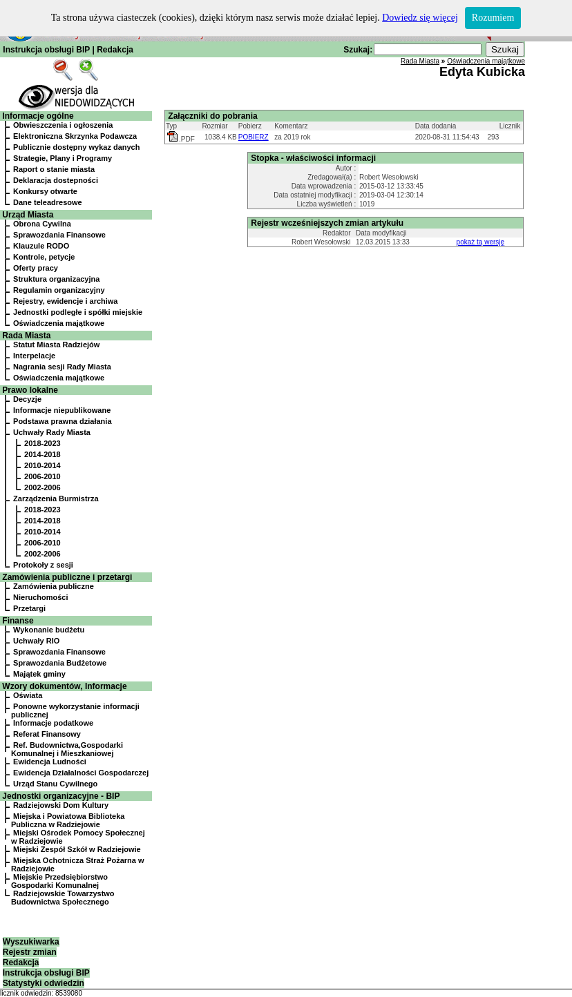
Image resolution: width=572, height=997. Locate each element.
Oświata (27, 695)
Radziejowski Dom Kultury (60, 805)
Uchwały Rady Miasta (51, 432)
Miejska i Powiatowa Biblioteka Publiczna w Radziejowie (67, 820)
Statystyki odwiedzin (43, 983)
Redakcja (115, 50)
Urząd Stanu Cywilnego (55, 784)
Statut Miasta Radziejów (56, 344)
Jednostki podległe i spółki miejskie (77, 312)
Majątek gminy (39, 674)
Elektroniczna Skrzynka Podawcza (75, 136)
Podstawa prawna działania (62, 421)
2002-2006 (42, 487)
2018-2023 (42, 443)
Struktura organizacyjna (56, 279)
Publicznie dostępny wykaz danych (76, 147)
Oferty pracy (35, 268)
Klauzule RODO (41, 246)
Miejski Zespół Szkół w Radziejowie (77, 849)
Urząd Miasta (27, 215)
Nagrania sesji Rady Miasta (62, 366)
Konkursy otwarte (45, 191)
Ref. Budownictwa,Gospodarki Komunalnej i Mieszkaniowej (67, 749)
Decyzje (27, 399)
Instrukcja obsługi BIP (46, 50)
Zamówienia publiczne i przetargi (67, 577)
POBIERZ (253, 137)
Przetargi (29, 608)
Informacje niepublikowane (62, 410)
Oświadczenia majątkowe (58, 323)
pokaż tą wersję (480, 242)
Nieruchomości (40, 597)
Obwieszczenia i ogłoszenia (63, 125)
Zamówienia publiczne (53, 586)
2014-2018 (42, 454)
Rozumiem (493, 17)
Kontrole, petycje (44, 257)
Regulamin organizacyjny (59, 290)
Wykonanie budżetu (48, 630)
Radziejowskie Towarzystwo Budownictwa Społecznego (63, 897)
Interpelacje (34, 355)
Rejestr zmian (30, 952)
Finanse (17, 621)
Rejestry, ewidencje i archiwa (65, 301)
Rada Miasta (26, 335)
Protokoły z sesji (43, 565)
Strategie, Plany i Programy (62, 158)
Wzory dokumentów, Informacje (64, 686)
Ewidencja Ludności (49, 761)
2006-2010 (42, 476)
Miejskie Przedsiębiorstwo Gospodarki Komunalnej (59, 881)
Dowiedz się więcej (420, 17)
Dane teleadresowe (47, 202)
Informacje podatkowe (53, 723)
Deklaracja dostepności (55, 180)
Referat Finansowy (47, 734)
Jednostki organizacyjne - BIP (61, 796)
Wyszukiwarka (31, 942)
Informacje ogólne (37, 116)
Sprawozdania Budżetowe (59, 663)
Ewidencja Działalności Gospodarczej (81, 772)
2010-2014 (42, 465)
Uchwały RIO (36, 641)
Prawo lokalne (30, 390)
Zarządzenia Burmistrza (55, 498)
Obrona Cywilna (42, 224)
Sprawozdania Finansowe (59, 235)
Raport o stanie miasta (54, 169)
